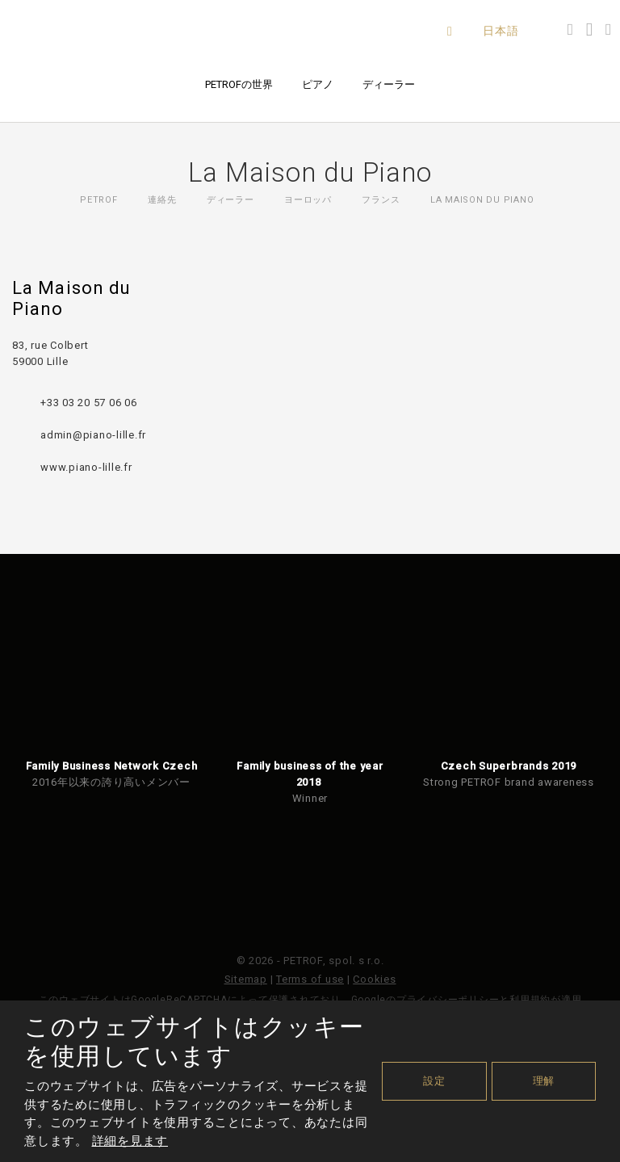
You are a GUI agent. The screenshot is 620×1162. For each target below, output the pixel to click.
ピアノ (317, 84)
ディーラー (388, 84)
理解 (544, 1081)
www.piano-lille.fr (86, 467)
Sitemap (245, 979)
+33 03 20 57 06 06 (88, 402)
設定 (434, 1081)
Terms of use (310, 979)
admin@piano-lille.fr (93, 435)
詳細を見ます (130, 1141)
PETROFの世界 (239, 84)
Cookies (374, 979)
